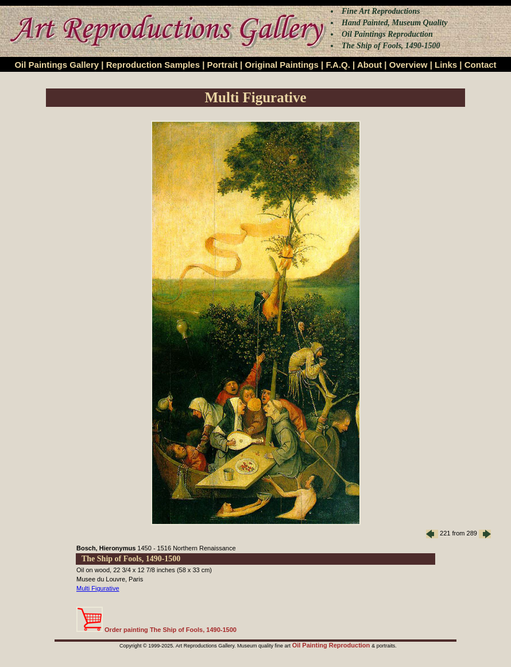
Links (446, 65)
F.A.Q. (338, 65)
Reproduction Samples (153, 65)
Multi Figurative (97, 588)
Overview (408, 65)
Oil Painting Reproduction (332, 645)
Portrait (222, 65)
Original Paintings (281, 65)
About (369, 65)
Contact (480, 65)
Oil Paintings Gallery (56, 65)
